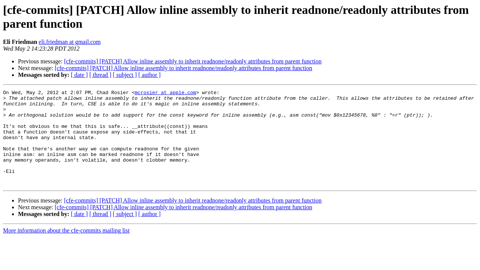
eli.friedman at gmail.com (69, 42)
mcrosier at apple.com (165, 93)
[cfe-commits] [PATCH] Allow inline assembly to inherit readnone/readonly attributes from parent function (193, 61)
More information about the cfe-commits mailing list (66, 249)
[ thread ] (100, 75)
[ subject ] (125, 75)
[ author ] (149, 75)
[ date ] (79, 75)
